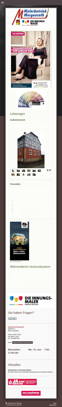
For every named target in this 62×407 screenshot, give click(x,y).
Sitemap (19, 403)
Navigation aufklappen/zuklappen (31, 2)
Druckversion (11, 403)
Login (54, 403)
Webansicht (52, 405)
